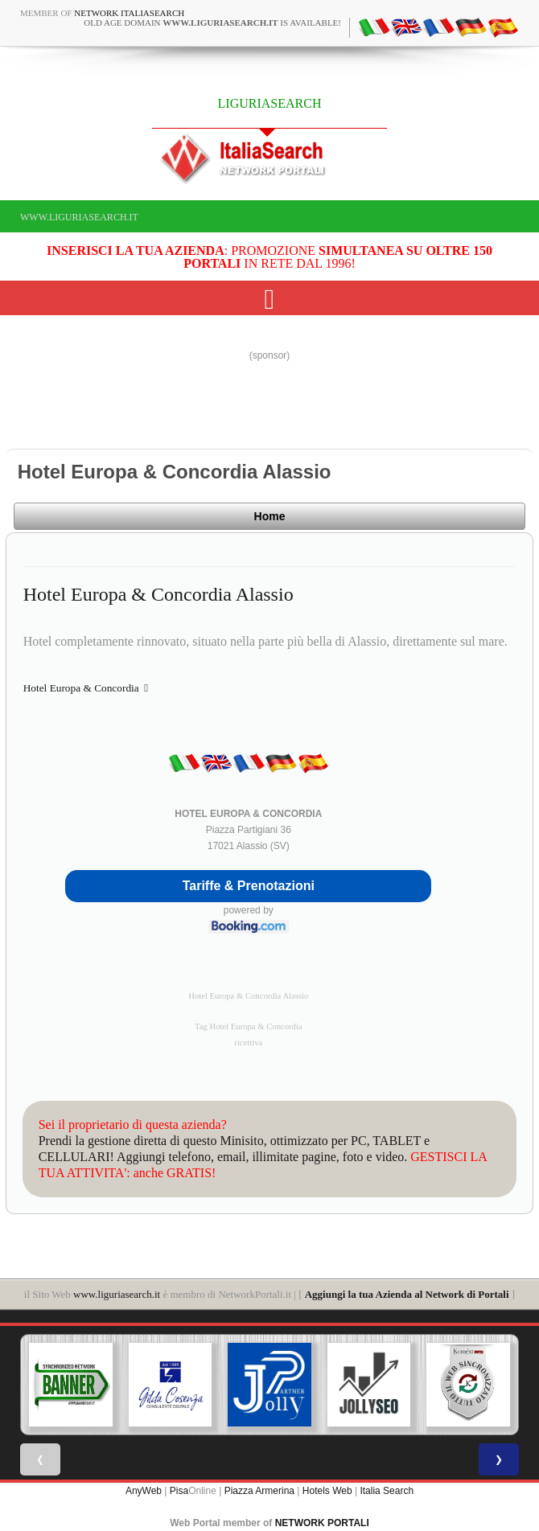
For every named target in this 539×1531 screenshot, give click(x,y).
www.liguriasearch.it (79, 217)
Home (270, 516)
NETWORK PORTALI (322, 1523)
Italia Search (387, 1490)
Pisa (179, 1490)
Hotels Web (327, 1490)
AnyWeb (143, 1490)
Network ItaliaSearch (129, 13)
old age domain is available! (212, 22)
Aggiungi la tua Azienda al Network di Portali (407, 1294)
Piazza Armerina (259, 1490)
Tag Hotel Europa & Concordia (248, 1026)
